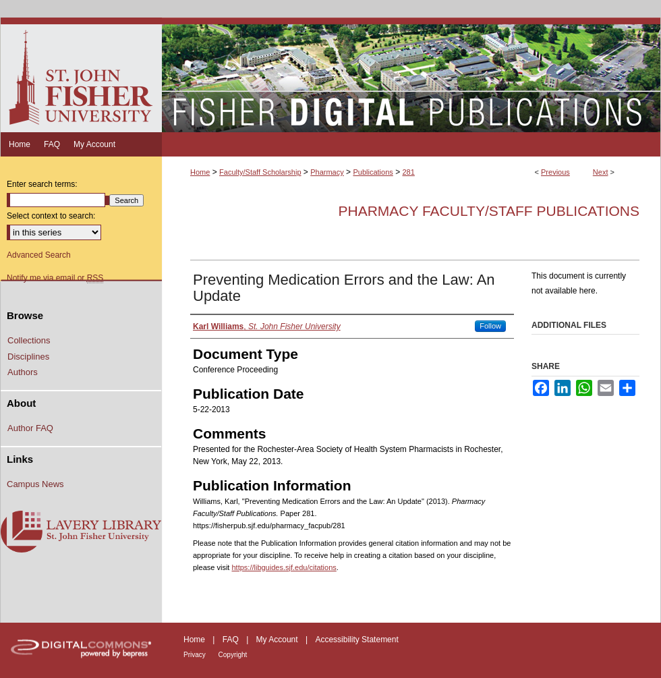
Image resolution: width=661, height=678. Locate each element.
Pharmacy (327, 172)
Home (200, 172)
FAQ (232, 639)
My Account (278, 639)
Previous (555, 172)
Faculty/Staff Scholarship (260, 172)
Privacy (195, 654)
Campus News (35, 484)
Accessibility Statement (356, 639)
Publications (373, 172)
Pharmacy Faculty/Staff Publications (488, 211)
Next (600, 172)
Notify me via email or (55, 278)
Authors (22, 372)
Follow (490, 326)
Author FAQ (30, 428)
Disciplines (28, 356)
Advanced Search (39, 255)
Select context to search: (51, 216)
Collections (29, 340)
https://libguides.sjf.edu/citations (283, 567)
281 (408, 172)
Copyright (233, 654)
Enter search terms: (42, 184)
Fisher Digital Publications (411, 75)
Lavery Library (81, 532)
